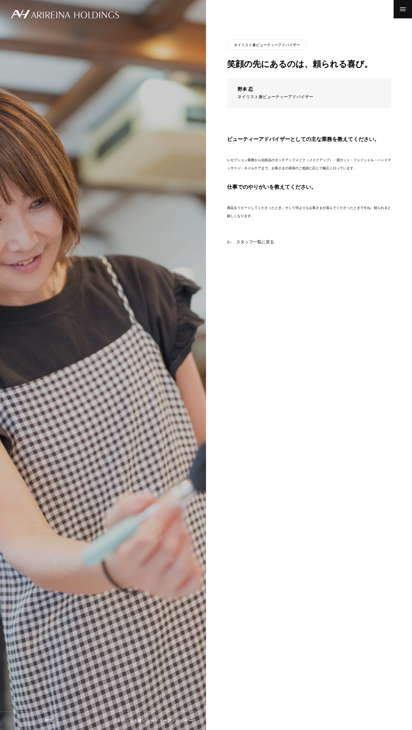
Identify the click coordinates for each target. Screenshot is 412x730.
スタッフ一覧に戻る (255, 242)
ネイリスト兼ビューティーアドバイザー (267, 45)
